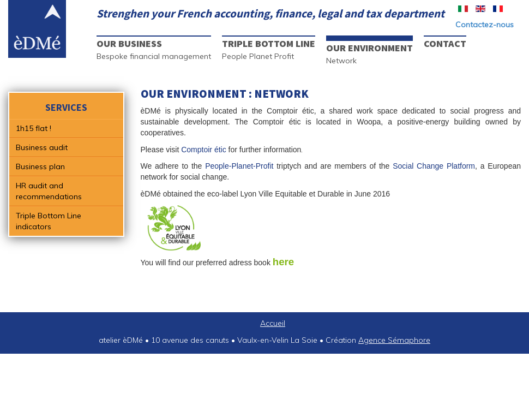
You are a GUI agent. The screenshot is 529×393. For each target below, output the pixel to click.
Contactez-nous (484, 24)
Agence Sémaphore (394, 340)
